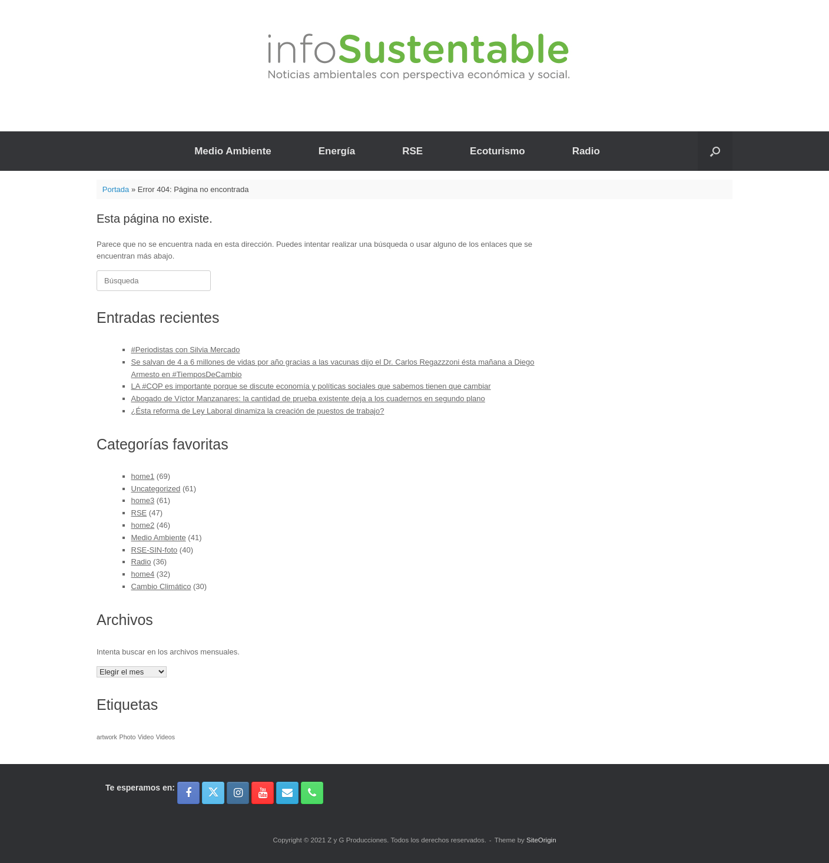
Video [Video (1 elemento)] (146, 736)
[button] (715, 151)
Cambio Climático (161, 586)
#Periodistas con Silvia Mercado (185, 349)
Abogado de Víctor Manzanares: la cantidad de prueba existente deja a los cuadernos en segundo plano (308, 398)
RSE (412, 151)
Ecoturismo (497, 151)
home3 (143, 500)
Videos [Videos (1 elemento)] (165, 736)
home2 (143, 525)
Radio (586, 151)
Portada (116, 189)
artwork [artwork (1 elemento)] (107, 736)
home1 (143, 476)
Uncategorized (156, 488)
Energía (337, 151)
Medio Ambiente (232, 151)
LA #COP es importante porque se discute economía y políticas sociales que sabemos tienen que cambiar (311, 386)
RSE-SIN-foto (154, 549)
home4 (143, 574)
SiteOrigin (541, 840)
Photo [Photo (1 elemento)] (128, 736)
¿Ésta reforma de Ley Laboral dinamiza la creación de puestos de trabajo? (257, 410)
